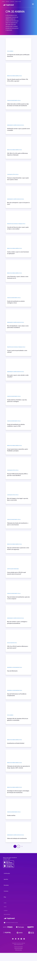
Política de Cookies (18, 949)
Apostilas (7, 1)
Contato (6, 910)
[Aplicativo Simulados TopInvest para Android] (10, 862)
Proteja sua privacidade (18, 946)
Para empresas (7, 914)
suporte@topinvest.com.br (11, 922)
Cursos (3, 1)
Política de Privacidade (18, 948)
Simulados (12, 1)
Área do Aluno (18, 1)
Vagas (5, 906)
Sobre (5, 902)
